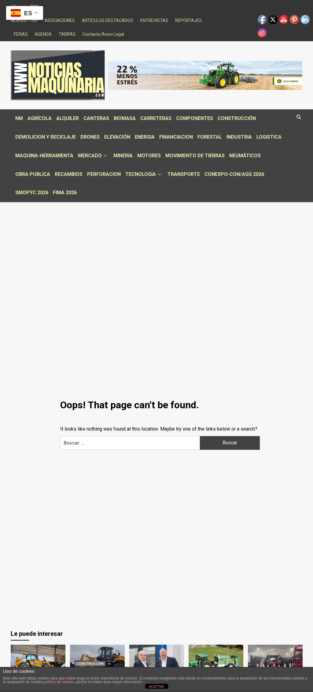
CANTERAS (96, 118)
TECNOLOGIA (144, 174)
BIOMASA (125, 118)
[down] (105, 156)
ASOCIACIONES (60, 20)
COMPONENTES (194, 118)
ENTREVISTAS (154, 20)
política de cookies (59, 682)
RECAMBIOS (69, 174)
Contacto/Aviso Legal (103, 34)
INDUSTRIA (239, 137)
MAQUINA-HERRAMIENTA (44, 155)
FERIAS (21, 34)
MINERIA (123, 155)
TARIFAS (67, 34)
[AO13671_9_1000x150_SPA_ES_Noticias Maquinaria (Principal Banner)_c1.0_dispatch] (205, 75)
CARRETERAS (155, 118)
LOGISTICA (269, 137)
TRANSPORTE (184, 174)
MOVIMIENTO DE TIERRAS (195, 155)
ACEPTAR (156, 686)
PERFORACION (104, 174)
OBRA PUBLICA (32, 174)
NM (19, 118)
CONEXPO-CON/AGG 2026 (234, 174)
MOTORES (149, 155)
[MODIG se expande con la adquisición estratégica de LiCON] (156, 663)
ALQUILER (67, 118)
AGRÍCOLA (40, 118)
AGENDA (43, 34)
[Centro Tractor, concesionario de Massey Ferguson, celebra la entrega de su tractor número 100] (275, 663)
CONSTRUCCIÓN (237, 118)
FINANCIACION (176, 137)
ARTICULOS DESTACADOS (107, 20)
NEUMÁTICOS (245, 155)
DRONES (90, 137)
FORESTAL (209, 137)
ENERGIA (145, 137)
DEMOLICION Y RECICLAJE (45, 137)
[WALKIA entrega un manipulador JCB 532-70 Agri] (38, 663)
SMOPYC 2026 (31, 192)
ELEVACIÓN (117, 137)
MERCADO (93, 156)
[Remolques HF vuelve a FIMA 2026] (216, 663)
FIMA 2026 (65, 192)
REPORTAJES (188, 20)
